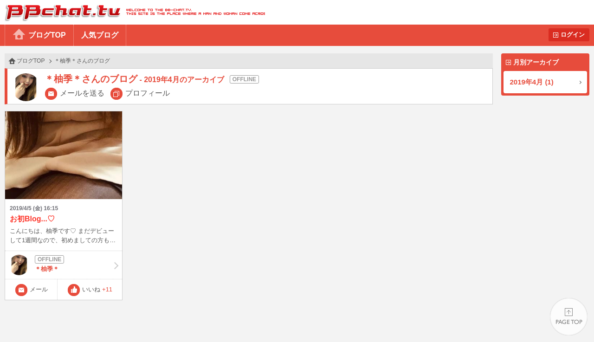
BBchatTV (132, 12)
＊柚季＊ (63, 265)
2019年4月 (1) (532, 82)
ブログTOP (47, 35)
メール (39, 289)
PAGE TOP (568, 316)
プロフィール (147, 93)
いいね (97, 289)
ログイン (573, 34)
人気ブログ (99, 35)
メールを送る (82, 93)
